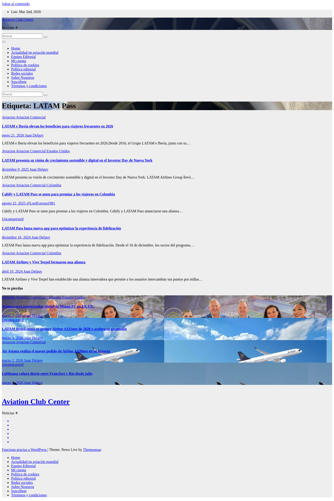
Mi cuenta (18, 61)
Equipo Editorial (23, 57)
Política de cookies (25, 65)
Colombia (54, 185)
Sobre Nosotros (22, 78)
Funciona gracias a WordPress (25, 450)
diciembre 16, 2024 (17, 237)
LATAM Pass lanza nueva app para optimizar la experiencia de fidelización (61, 228)
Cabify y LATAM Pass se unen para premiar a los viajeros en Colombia (58, 194)
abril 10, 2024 (12, 271)
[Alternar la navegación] (4, 41)
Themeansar (92, 450)
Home (15, 48)
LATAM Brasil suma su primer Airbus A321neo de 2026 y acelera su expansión (64, 329)
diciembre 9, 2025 (16, 169)
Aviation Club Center (18, 20)
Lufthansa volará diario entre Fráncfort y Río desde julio (47, 374)
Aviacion (9, 117)
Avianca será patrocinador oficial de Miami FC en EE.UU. (48, 306)
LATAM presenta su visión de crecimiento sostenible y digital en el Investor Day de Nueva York (77, 160)
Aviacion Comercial (31, 117)
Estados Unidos (58, 151)
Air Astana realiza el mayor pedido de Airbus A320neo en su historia (56, 351)
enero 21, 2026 (13, 135)
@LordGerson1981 (40, 203)
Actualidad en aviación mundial (34, 52)
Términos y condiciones (29, 86)
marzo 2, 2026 (13, 316)
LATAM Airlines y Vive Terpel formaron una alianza (43, 262)
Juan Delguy (34, 135)
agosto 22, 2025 (14, 203)
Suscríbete (19, 82)
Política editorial (23, 69)
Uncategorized (12, 219)
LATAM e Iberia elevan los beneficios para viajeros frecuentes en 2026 (57, 126)
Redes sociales (22, 73)
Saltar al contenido (16, 4)
